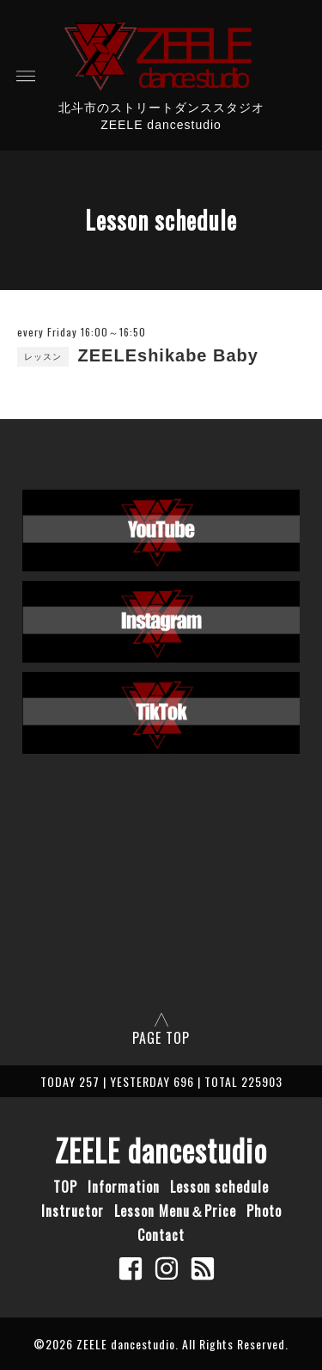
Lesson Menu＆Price (175, 1210)
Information (124, 1186)
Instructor (72, 1210)
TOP (65, 1186)
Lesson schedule (219, 1186)
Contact (161, 1235)
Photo (264, 1210)
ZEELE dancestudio (161, 1149)
